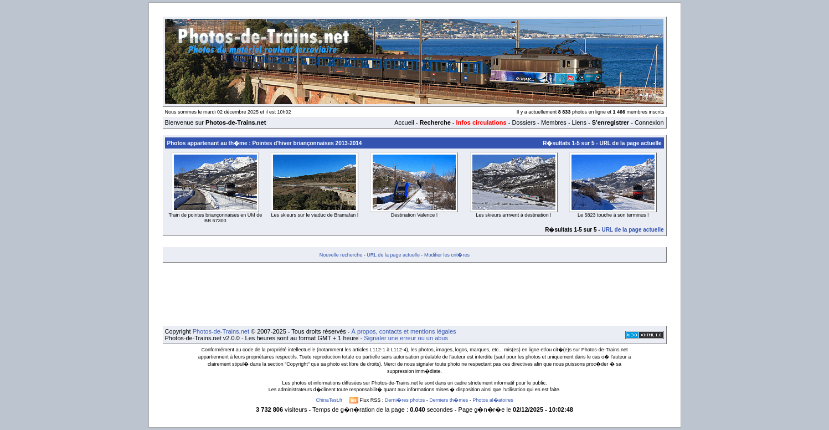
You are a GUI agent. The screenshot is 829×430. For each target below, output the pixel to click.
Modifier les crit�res (447, 255)
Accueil (404, 122)
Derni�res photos (405, 400)
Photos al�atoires (492, 400)
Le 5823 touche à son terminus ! (613, 215)
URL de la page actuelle (630, 143)
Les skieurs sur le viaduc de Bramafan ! (315, 215)
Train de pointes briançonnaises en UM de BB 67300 (215, 217)
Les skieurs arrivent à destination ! (514, 215)
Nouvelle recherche (341, 255)
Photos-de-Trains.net (221, 331)
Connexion (649, 122)
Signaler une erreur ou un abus (406, 338)
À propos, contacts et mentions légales (404, 331)
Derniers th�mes (448, 400)
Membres (554, 122)
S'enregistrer (610, 122)
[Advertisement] (414, 294)
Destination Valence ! (414, 215)
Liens (579, 122)
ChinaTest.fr (329, 400)
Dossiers (523, 122)
